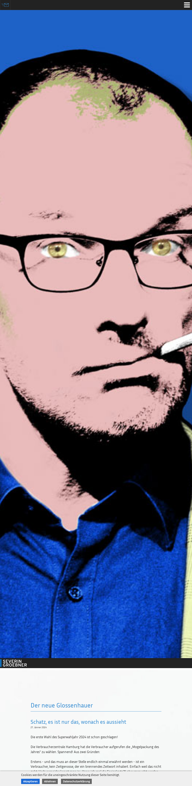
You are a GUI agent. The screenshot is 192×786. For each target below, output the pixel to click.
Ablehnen (50, 781)
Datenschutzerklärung (76, 781)
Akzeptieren (30, 781)
